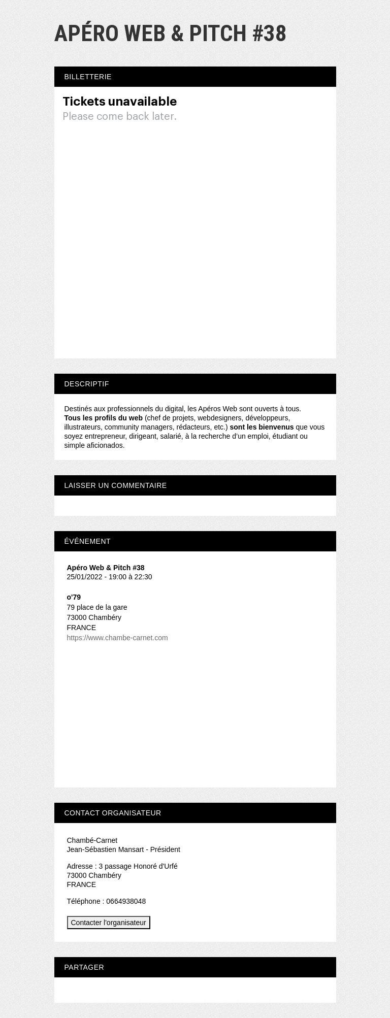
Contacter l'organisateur (108, 922)
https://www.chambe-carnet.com (117, 638)
